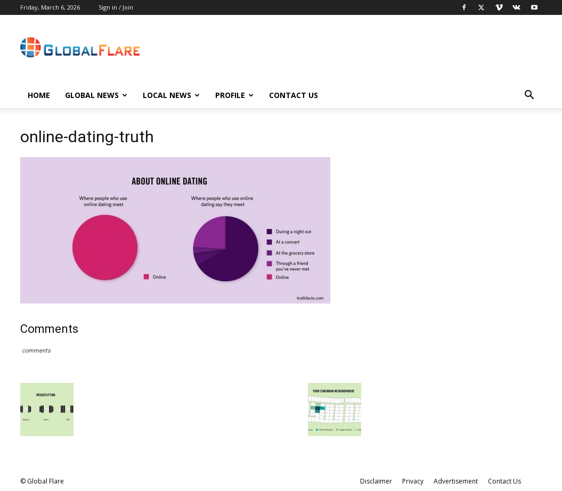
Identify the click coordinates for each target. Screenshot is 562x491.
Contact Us (293, 95)
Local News (171, 95)
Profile (234, 95)
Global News (96, 95)
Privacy (412, 481)
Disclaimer (376, 481)
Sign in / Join (116, 7)
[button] (529, 96)
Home (39, 95)
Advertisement (456, 481)
